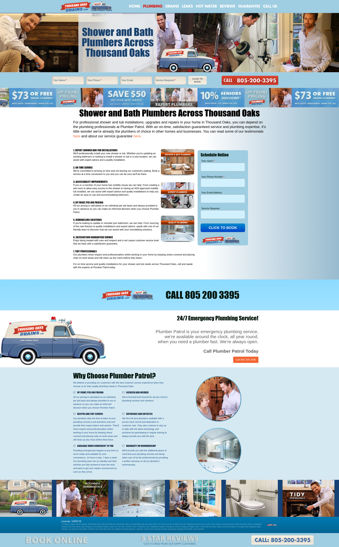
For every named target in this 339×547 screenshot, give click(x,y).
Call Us (270, 6)
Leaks (187, 6)
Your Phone (94, 80)
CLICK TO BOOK (223, 228)
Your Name (60, 80)
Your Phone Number (212, 177)
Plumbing (152, 6)
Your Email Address (211, 192)
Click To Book (197, 80)
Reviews (227, 6)
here (76, 136)
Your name (207, 161)
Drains (172, 6)
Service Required (165, 80)
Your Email (127, 80)
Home (134, 6)
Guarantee (249, 6)
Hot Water (206, 6)
